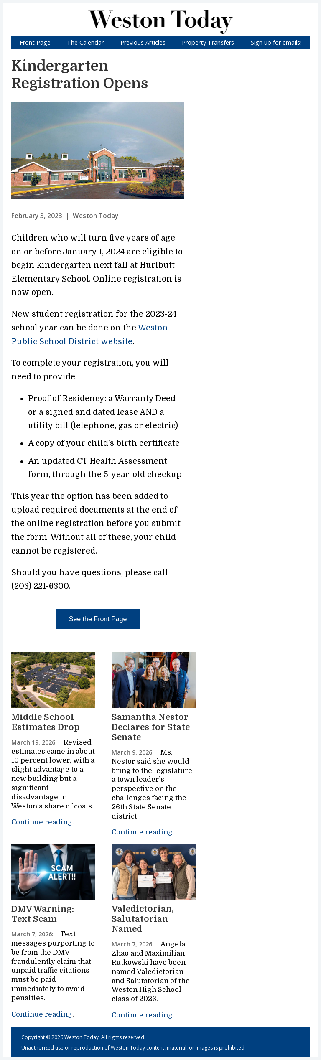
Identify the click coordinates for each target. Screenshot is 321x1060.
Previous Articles (143, 42)
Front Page (35, 42)
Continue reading (41, 822)
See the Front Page (98, 619)
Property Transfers (208, 42)
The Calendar (85, 42)
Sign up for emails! (276, 42)
